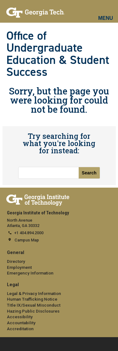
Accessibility (20, 316)
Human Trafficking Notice (32, 299)
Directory (16, 261)
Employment (19, 267)
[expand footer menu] (6, 343)
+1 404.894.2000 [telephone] (28, 232)
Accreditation (20, 328)
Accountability (21, 322)
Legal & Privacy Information (34, 293)
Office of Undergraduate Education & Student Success (57, 54)
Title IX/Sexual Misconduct (33, 305)
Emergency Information (30, 272)
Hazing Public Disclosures (33, 311)
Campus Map (26, 240)
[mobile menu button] (106, 12)
